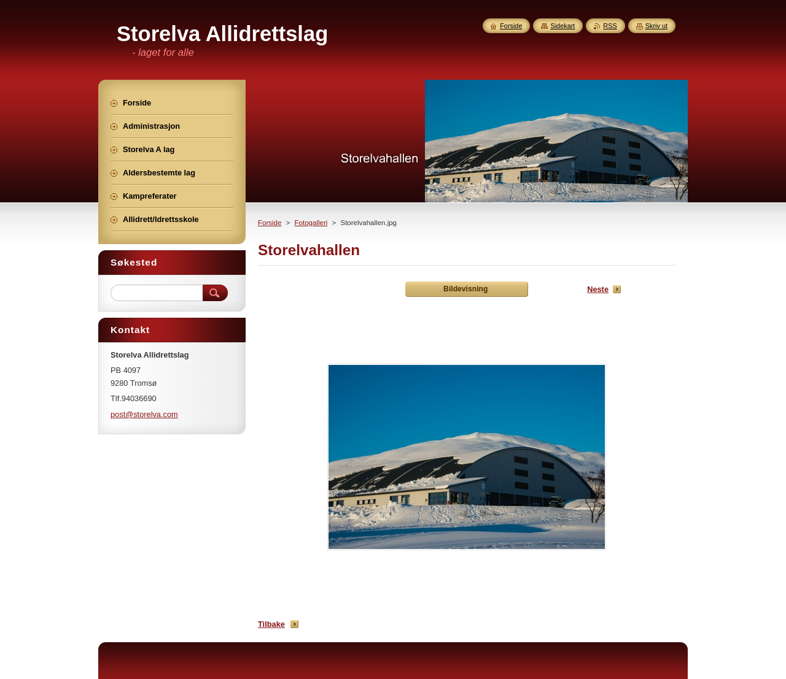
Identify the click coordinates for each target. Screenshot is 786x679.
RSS (610, 25)
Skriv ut (656, 25)
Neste (598, 289)
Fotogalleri (311, 222)
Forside (269, 222)
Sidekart (562, 25)
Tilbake (271, 624)
